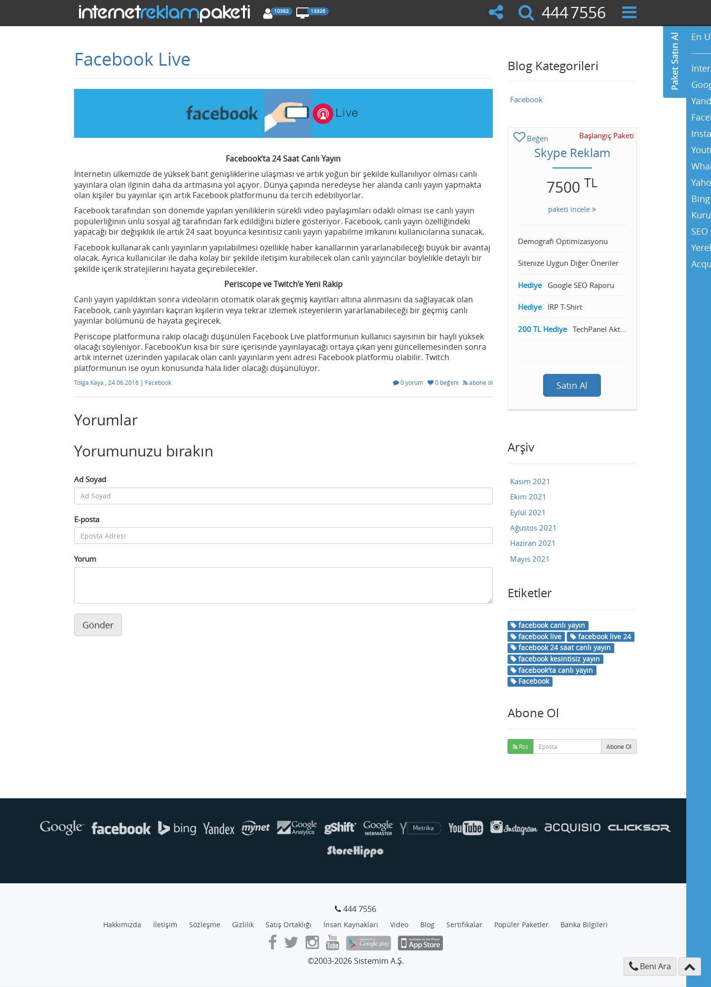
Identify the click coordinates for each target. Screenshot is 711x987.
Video (399, 924)
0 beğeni (444, 382)
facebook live (536, 636)
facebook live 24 (600, 636)
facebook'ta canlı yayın (552, 670)
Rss (520, 746)
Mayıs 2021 (530, 559)
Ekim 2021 (528, 496)
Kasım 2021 (530, 481)
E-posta (86, 519)
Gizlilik (243, 924)
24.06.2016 (124, 382)
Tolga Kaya (89, 382)
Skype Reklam (572, 153)
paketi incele (572, 209)
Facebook (158, 382)
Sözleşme (204, 924)
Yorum (85, 559)
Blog (427, 924)
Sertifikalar (464, 924)
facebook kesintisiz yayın (555, 658)
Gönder (98, 625)
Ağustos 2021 (533, 528)
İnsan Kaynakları (350, 924)
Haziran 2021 (533, 543)
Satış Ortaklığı (289, 924)
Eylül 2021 (528, 512)
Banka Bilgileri (584, 924)
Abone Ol (619, 746)
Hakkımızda (122, 924)
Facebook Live (132, 59)
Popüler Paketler (521, 924)
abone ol (478, 382)
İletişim (165, 924)
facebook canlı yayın (548, 625)
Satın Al (572, 385)
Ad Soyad (90, 479)
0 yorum (409, 382)
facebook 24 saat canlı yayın (561, 647)
